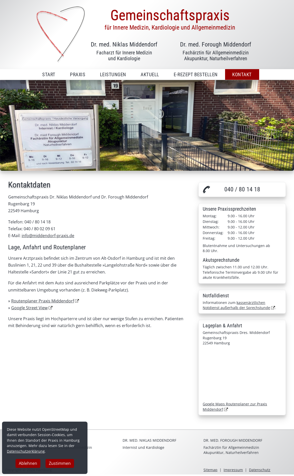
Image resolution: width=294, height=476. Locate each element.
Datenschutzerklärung (26, 451)
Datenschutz (259, 469)
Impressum (233, 469)
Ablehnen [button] (28, 463)
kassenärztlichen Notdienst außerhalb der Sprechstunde (236, 305)
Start (48, 75)
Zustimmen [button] (60, 463)
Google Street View (29, 308)
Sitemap (210, 469)
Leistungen (113, 75)
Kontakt (242, 75)
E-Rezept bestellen (196, 75)
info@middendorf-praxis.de (48, 235)
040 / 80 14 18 (242, 189)
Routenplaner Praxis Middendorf (42, 301)
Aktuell (150, 75)
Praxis (77, 75)
